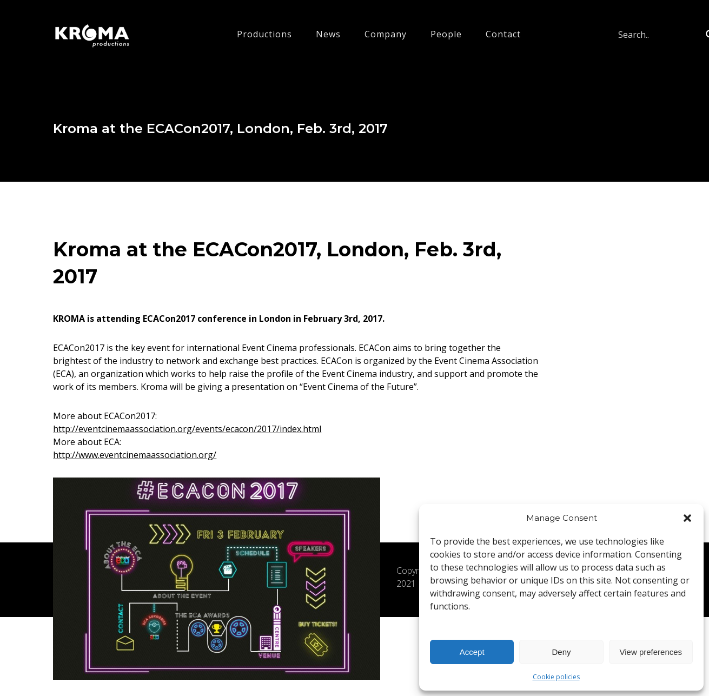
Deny (561, 652)
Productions (264, 34)
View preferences (651, 652)
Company (386, 34)
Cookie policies (556, 676)
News (328, 34)
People (446, 34)
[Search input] (659, 34)
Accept (472, 652)
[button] (687, 518)
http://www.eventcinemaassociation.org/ (134, 455)
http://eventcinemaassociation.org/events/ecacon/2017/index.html (187, 429)
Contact (503, 34)
